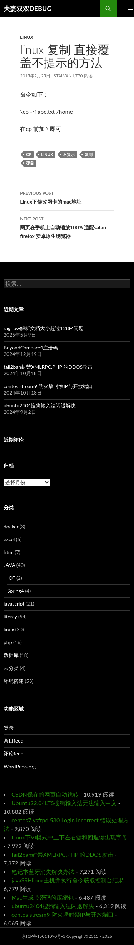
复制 (89, 154)
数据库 (11, 655)
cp (28, 154)
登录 (9, 728)
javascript (14, 604)
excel (9, 539)
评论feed (13, 753)
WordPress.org (20, 766)
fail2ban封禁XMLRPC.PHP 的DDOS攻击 (48, 367)
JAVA (9, 565)
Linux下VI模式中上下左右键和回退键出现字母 (69, 837)
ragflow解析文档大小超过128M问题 (44, 328)
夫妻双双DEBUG (27, 9)
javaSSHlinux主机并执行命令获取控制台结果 (67, 880)
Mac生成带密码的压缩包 (42, 897)
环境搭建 (14, 681)
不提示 (69, 154)
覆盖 (30, 163)
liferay (10, 616)
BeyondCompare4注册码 (31, 347)
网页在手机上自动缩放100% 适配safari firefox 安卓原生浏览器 (67, 227)
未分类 (11, 668)
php (8, 642)
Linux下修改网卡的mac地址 (67, 197)
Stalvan (63, 75)
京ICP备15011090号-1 (43, 936)
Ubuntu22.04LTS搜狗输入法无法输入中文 (64, 802)
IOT (11, 578)
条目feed (13, 741)
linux (26, 37)
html (9, 552)
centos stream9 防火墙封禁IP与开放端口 (48, 386)
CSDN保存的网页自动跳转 (45, 794)
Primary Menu (125, 8)
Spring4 (15, 591)
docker (11, 526)
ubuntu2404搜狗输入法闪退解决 (40, 405)
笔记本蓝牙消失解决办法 (42, 871)
